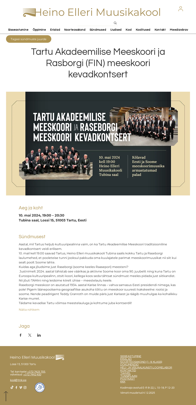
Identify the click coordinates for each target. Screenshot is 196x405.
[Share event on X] (30, 335)
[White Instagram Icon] (25, 387)
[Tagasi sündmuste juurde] (28, 39)
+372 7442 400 (32, 374)
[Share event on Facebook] (20, 335)
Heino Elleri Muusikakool (97, 12)
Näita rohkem (29, 309)
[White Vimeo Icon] (21, 387)
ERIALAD (126, 359)
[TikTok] (12, 387)
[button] (181, 8)
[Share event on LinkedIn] (39, 335)
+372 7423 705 (36, 371)
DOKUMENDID (129, 364)
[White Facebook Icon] (16, 387)
